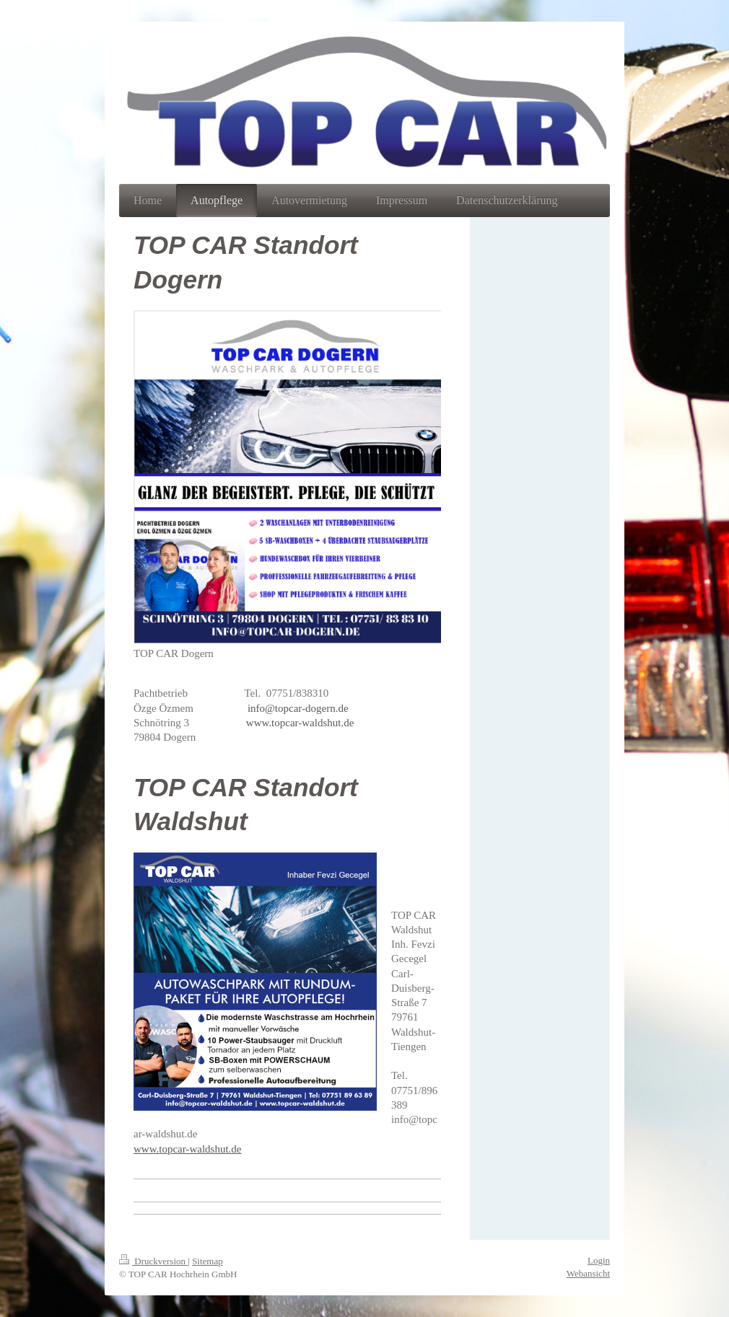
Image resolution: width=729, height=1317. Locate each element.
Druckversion (153, 1261)
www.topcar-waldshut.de (300, 722)
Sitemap (207, 1261)
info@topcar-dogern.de (298, 708)
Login (599, 1260)
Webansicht (588, 1273)
